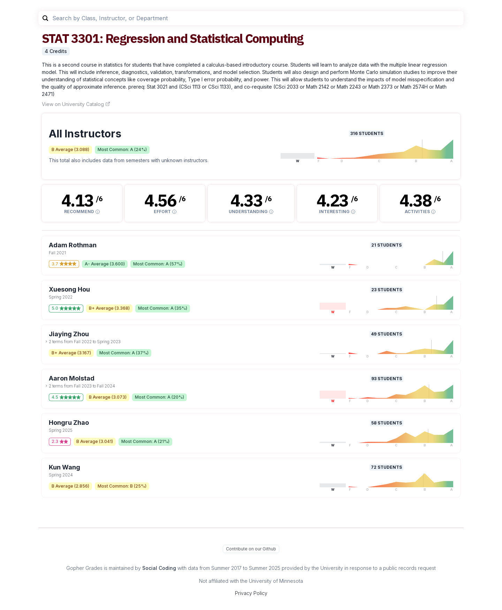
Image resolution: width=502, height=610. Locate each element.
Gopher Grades (84, 568)
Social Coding (159, 568)
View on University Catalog (76, 104)
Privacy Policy (251, 593)
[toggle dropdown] (46, 341)
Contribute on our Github (251, 548)
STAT (55, 38)
